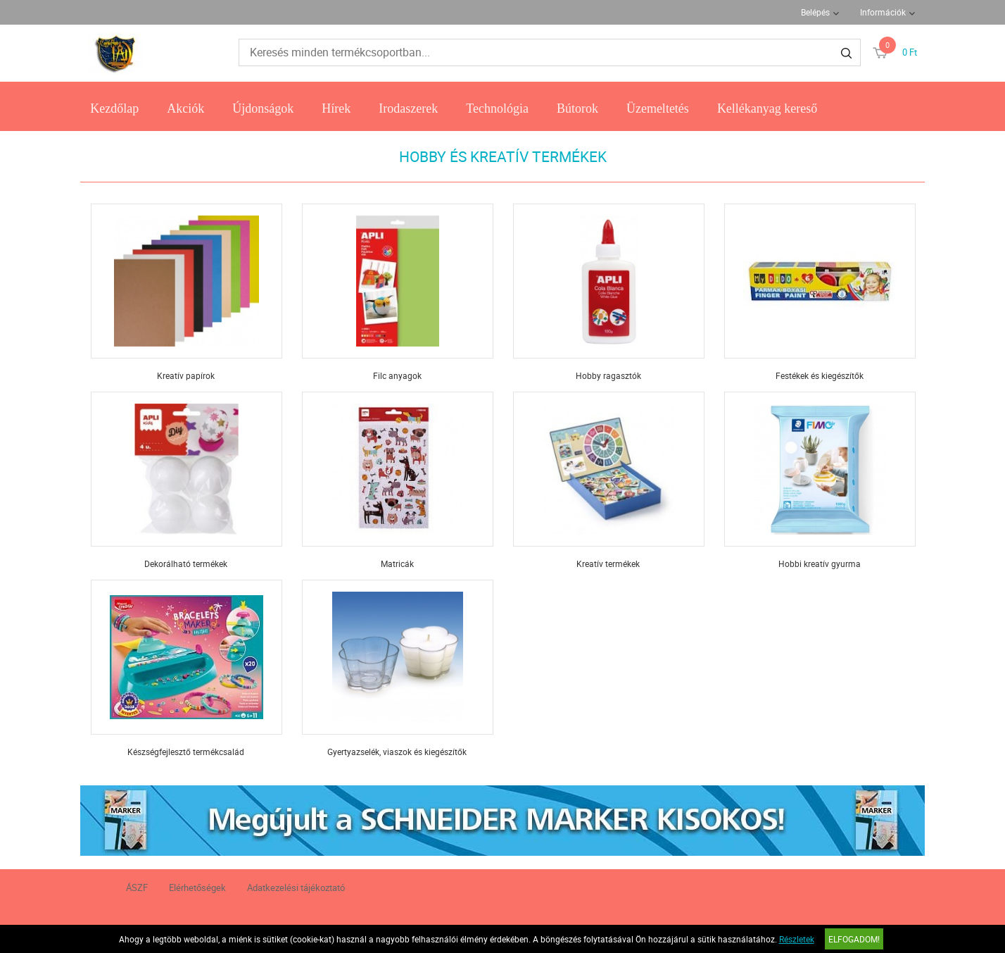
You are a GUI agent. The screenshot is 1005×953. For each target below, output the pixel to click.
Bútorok (577, 108)
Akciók (185, 108)
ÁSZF (137, 887)
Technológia (497, 108)
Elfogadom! (854, 939)
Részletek (796, 939)
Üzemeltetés (657, 108)
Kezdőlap (114, 108)
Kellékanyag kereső (767, 108)
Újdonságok (262, 108)
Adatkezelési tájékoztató (296, 887)
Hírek (336, 108)
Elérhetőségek (197, 887)
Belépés (815, 12)
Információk (883, 12)
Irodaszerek (408, 108)
